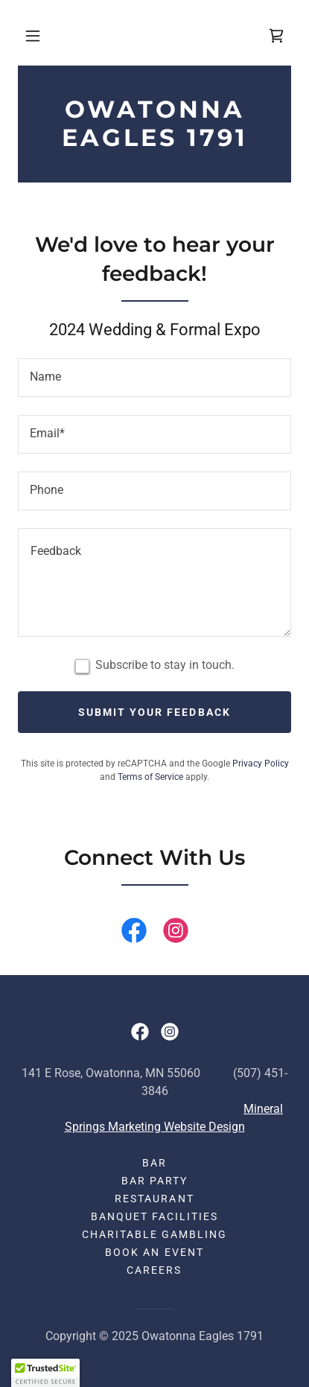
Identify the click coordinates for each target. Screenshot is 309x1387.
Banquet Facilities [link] (154, 1216)
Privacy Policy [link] (260, 763)
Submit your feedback (154, 712)
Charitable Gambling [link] (154, 1234)
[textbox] (154, 377)
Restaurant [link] (154, 1198)
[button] (33, 36)
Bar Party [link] (154, 1181)
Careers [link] (154, 1270)
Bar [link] (154, 1163)
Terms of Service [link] (150, 777)
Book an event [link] (154, 1252)
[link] (276, 36)
